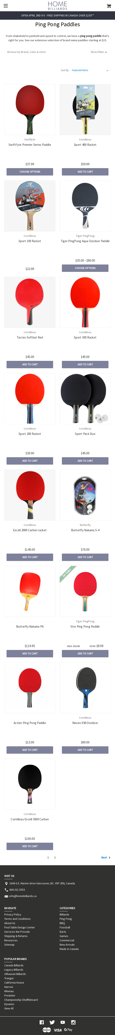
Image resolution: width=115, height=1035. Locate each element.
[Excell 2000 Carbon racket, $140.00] (29, 495)
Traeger (9, 978)
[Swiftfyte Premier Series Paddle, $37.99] (29, 109)
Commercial (67, 940)
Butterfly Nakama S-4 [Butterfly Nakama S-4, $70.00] (85, 530)
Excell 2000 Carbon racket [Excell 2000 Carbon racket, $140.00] (30, 530)
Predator (9, 995)
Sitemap (9, 944)
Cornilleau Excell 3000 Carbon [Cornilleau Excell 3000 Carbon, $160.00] (30, 819)
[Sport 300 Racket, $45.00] (85, 302)
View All (8, 1008)
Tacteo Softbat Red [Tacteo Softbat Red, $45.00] (30, 337)
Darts (63, 932)
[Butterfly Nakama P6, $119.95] (29, 591)
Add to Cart (85, 171)
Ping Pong (66, 919)
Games (64, 936)
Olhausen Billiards (15, 974)
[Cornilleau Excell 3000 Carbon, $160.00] (29, 784)
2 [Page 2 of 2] (55, 857)
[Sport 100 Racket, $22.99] (29, 205)
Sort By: (65, 70)
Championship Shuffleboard (21, 1000)
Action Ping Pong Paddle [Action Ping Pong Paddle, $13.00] (30, 723)
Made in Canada (69, 949)
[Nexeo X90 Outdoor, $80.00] (85, 687)
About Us (9, 923)
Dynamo (9, 1004)
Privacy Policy (12, 914)
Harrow (8, 987)
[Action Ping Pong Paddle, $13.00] (29, 687)
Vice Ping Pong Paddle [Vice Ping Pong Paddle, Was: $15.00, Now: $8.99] (85, 626)
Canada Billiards (13, 965)
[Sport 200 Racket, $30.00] (29, 398)
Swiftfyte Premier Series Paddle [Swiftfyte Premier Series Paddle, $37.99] (30, 145)
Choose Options (30, 171)
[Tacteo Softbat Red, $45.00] (29, 302)
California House (14, 982)
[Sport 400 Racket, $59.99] (85, 109)
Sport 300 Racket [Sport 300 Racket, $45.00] (85, 337)
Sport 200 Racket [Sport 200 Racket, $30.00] (30, 434)
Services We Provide (17, 932)
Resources (11, 940)
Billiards (64, 914)
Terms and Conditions (17, 919)
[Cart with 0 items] (109, 5)
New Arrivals (67, 944)
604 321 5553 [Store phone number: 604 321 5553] (17, 889)
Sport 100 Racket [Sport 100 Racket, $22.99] (30, 241)
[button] (57, 52)
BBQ (62, 923)
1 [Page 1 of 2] (48, 857)
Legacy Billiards (13, 969)
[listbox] (90, 70)
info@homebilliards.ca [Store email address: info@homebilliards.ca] (23, 896)
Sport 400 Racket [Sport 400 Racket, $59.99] (85, 145)
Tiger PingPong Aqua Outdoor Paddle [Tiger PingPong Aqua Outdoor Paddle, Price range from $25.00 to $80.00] (85, 241)
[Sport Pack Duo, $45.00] (85, 398)
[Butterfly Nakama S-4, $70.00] (85, 495)
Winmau (9, 991)
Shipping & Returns (16, 936)
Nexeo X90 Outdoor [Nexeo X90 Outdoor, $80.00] (85, 723)
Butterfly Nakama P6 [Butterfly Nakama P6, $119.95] (30, 626)
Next (106, 858)
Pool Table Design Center (19, 927)
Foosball (65, 927)
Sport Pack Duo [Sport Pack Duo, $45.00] (85, 434)
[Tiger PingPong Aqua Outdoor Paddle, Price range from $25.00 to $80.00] (85, 205)
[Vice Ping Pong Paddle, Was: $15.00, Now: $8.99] (85, 591)
